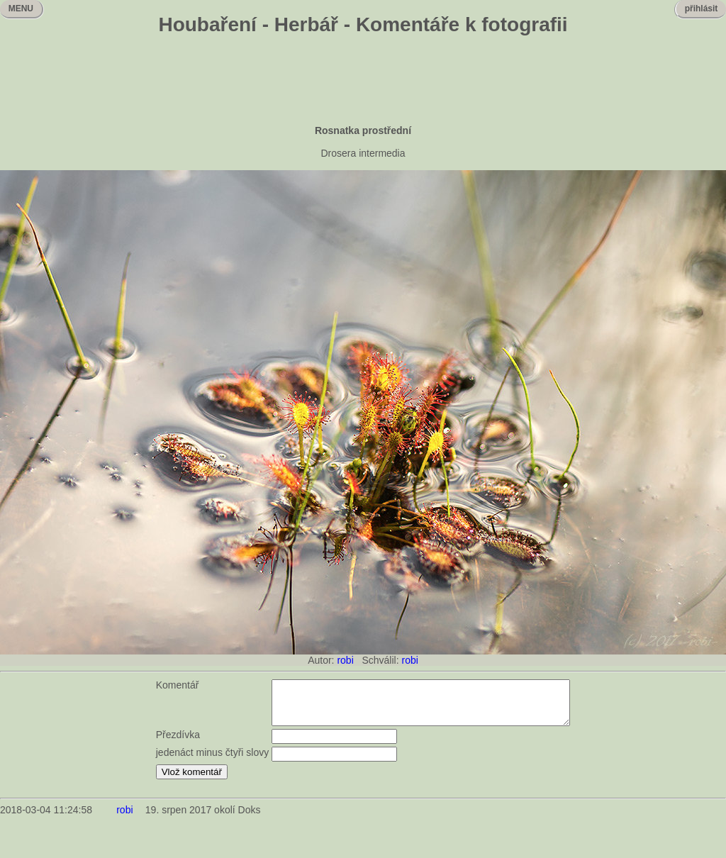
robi (345, 660)
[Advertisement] (363, 81)
